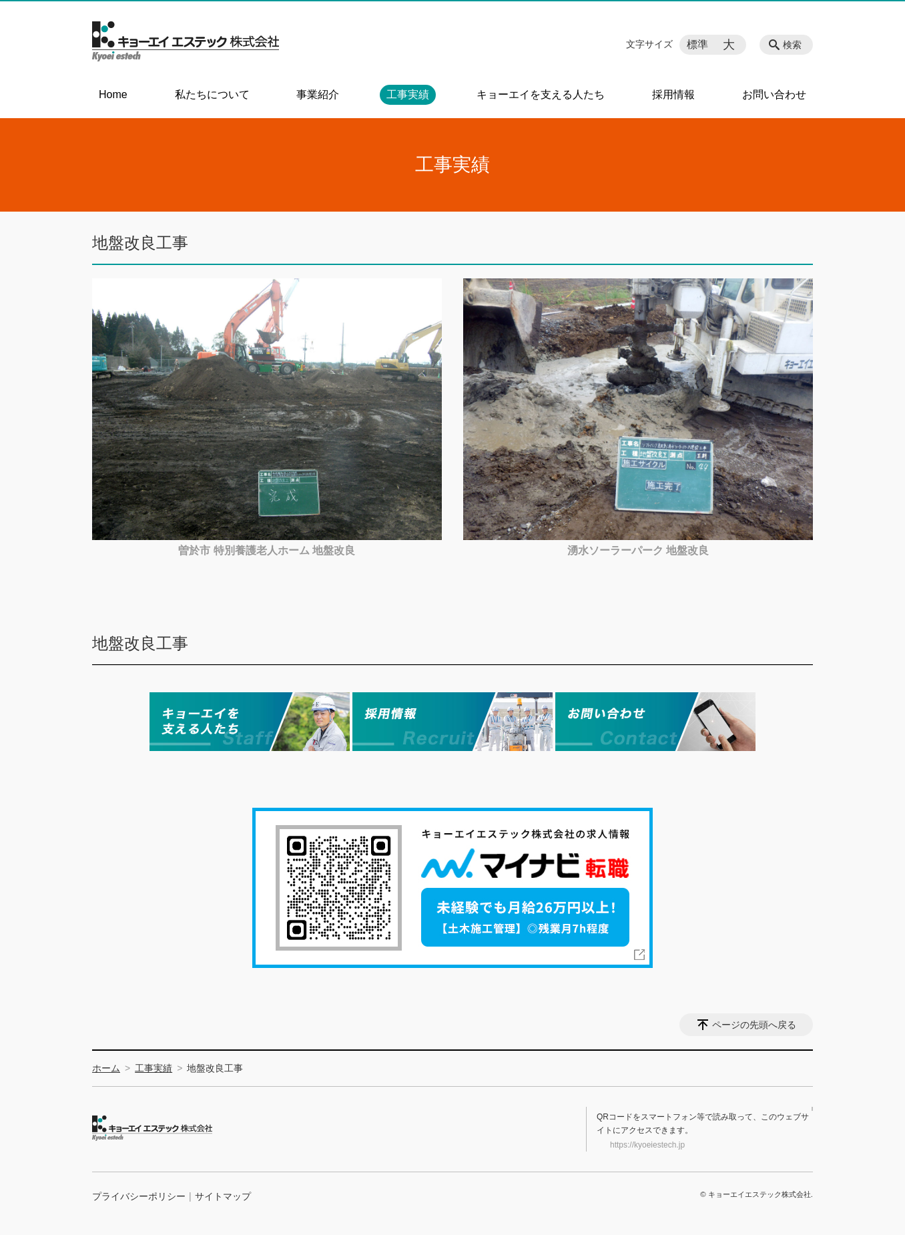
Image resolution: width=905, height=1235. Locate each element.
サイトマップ (223, 1196)
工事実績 (407, 94)
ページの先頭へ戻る (754, 1024)
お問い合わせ (774, 94)
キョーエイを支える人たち (541, 94)
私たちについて (212, 94)
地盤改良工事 (140, 643)
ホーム (106, 1068)
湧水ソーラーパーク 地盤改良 (638, 550)
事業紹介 (317, 94)
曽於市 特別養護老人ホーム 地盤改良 (266, 550)
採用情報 (673, 94)
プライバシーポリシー (139, 1196)
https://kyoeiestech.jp (647, 1145)
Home (113, 94)
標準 (697, 44)
